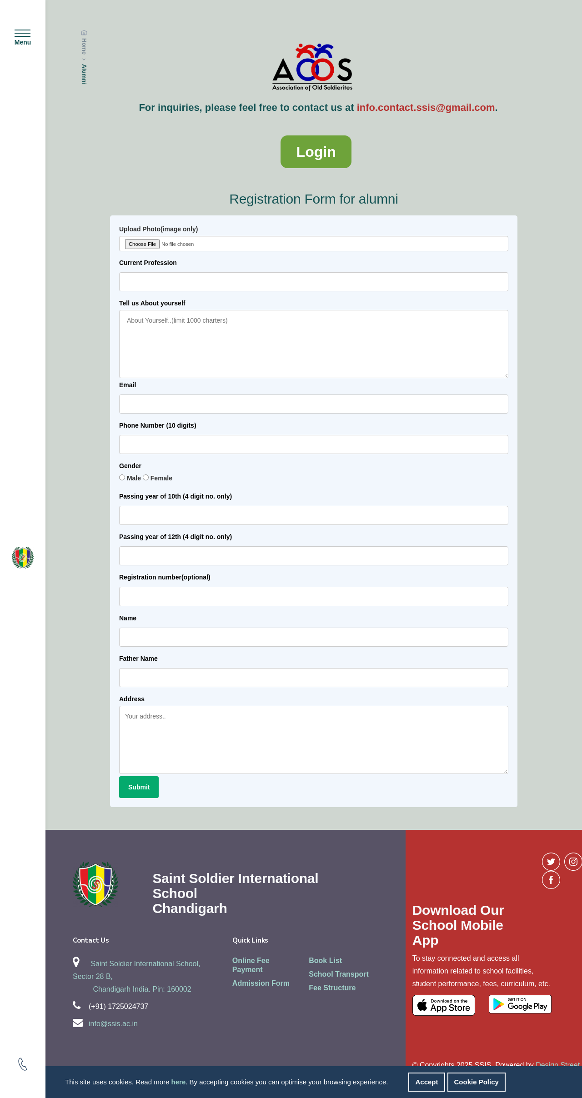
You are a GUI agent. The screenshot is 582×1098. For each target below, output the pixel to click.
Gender (130, 465)
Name (127, 618)
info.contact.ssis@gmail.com (426, 107)
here (178, 1082)
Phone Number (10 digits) (157, 425)
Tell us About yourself (152, 303)
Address (132, 699)
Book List (325, 960)
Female (161, 478)
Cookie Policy (476, 1082)
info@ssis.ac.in (113, 1024)
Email (127, 385)
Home (84, 46)
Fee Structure (332, 988)
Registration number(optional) (165, 577)
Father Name (138, 658)
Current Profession (148, 262)
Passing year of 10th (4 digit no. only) (175, 496)
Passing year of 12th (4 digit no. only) (175, 536)
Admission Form (261, 983)
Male (134, 478)
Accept (426, 1082)
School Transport (339, 974)
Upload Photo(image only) (158, 229)
